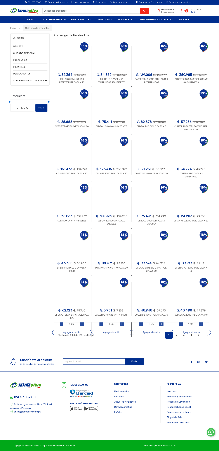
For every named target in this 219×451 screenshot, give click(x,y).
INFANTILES (19, 67)
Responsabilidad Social (179, 407)
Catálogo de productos (37, 28)
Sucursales (99, 2)
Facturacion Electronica (149, 2)
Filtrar (41, 107)
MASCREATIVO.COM (167, 445)
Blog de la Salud (175, 417)
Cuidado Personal (52, 19)
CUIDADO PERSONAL (24, 53)
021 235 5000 (33, 2)
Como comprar (81, 2)
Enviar (134, 361)
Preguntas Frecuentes (57, 2)
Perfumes (119, 396)
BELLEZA (18, 46)
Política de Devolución (178, 401)
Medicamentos (80, 19)
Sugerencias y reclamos (179, 412)
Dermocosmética (123, 407)
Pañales (118, 412)
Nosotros (172, 391)
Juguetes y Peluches (125, 401)
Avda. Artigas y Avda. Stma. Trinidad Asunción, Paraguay (31, 406)
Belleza (184, 19)
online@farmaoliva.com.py (25, 411)
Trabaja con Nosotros (178, 422)
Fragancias (125, 19)
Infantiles (103, 19)
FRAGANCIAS (20, 60)
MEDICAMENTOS (22, 73)
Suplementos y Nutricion (155, 19)
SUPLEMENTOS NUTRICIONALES (30, 80)
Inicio (29, 19)
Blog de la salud (119, 2)
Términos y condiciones (179, 396)
